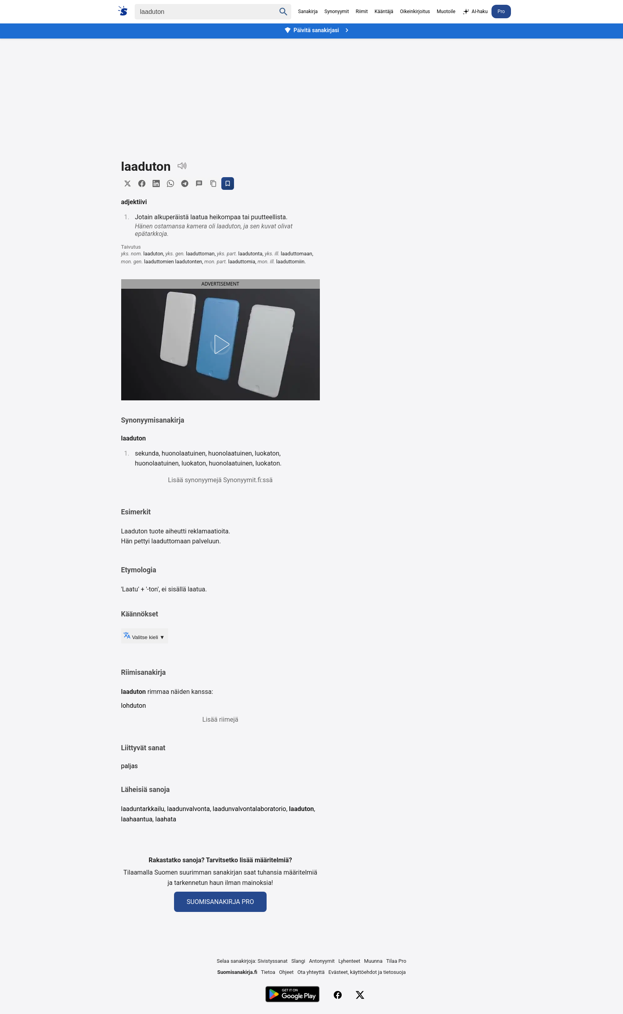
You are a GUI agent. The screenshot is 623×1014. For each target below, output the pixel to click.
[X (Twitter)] (360, 995)
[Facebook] (338, 995)
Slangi (298, 961)
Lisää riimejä (220, 719)
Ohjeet (286, 972)
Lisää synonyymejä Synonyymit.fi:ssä (220, 480)
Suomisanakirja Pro (220, 902)
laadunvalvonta (188, 809)
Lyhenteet (349, 961)
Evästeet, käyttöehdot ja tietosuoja (367, 972)
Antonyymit (322, 961)
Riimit (362, 11)
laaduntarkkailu (142, 809)
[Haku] (198, 11)
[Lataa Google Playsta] (292, 995)
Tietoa (268, 972)
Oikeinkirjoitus (415, 11)
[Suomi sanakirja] (125, 10)
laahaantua (137, 819)
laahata (165, 819)
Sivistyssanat (272, 961)
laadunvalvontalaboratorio (249, 809)
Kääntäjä (384, 11)
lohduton (133, 705)
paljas (129, 766)
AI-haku (475, 12)
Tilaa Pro (396, 961)
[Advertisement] (311, 93)
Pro (501, 11)
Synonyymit (337, 11)
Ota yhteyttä (311, 972)
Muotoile (446, 11)
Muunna (373, 961)
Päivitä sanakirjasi (317, 30)
